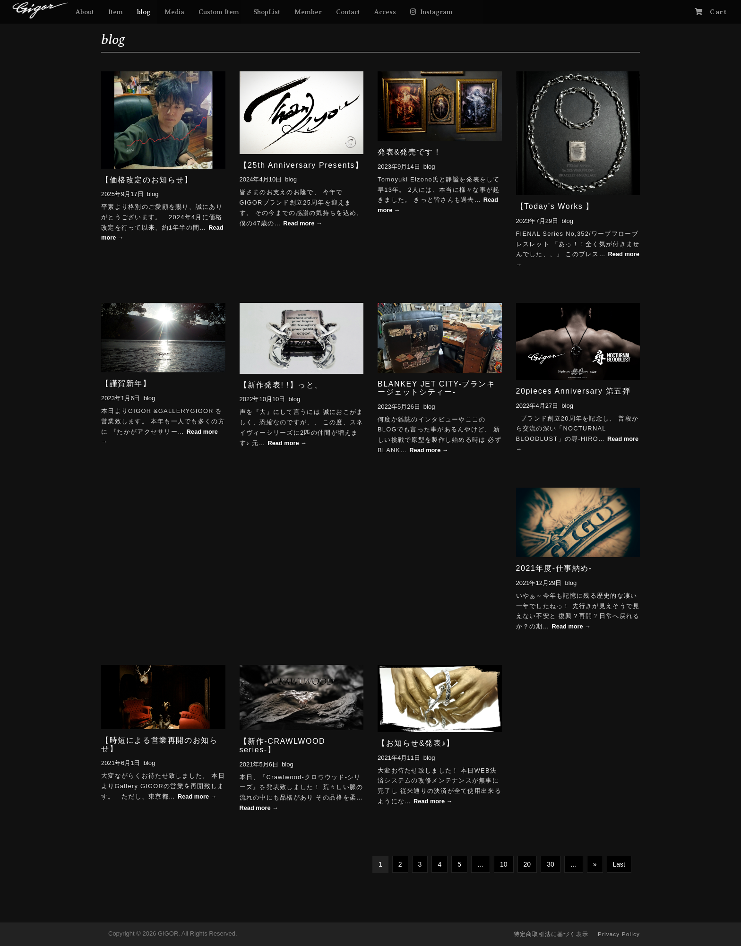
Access (385, 12)
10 (504, 864)
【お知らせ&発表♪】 (416, 743)
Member (308, 12)
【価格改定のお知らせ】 (147, 180)
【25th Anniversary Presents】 (301, 165)
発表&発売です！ (409, 152)
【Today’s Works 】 (555, 206)
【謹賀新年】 (126, 383)
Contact (348, 12)
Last (619, 864)
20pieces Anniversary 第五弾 (573, 391)
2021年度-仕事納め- (554, 568)
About (85, 12)
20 (527, 864)
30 (550, 864)
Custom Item (218, 12)
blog (143, 12)
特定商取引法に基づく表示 (551, 934)
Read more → (302, 223)
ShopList (266, 12)
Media (174, 12)
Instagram (436, 12)
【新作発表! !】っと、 (281, 385)
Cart (718, 12)
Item (115, 12)
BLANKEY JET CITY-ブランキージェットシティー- (436, 388)
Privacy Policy (619, 934)
